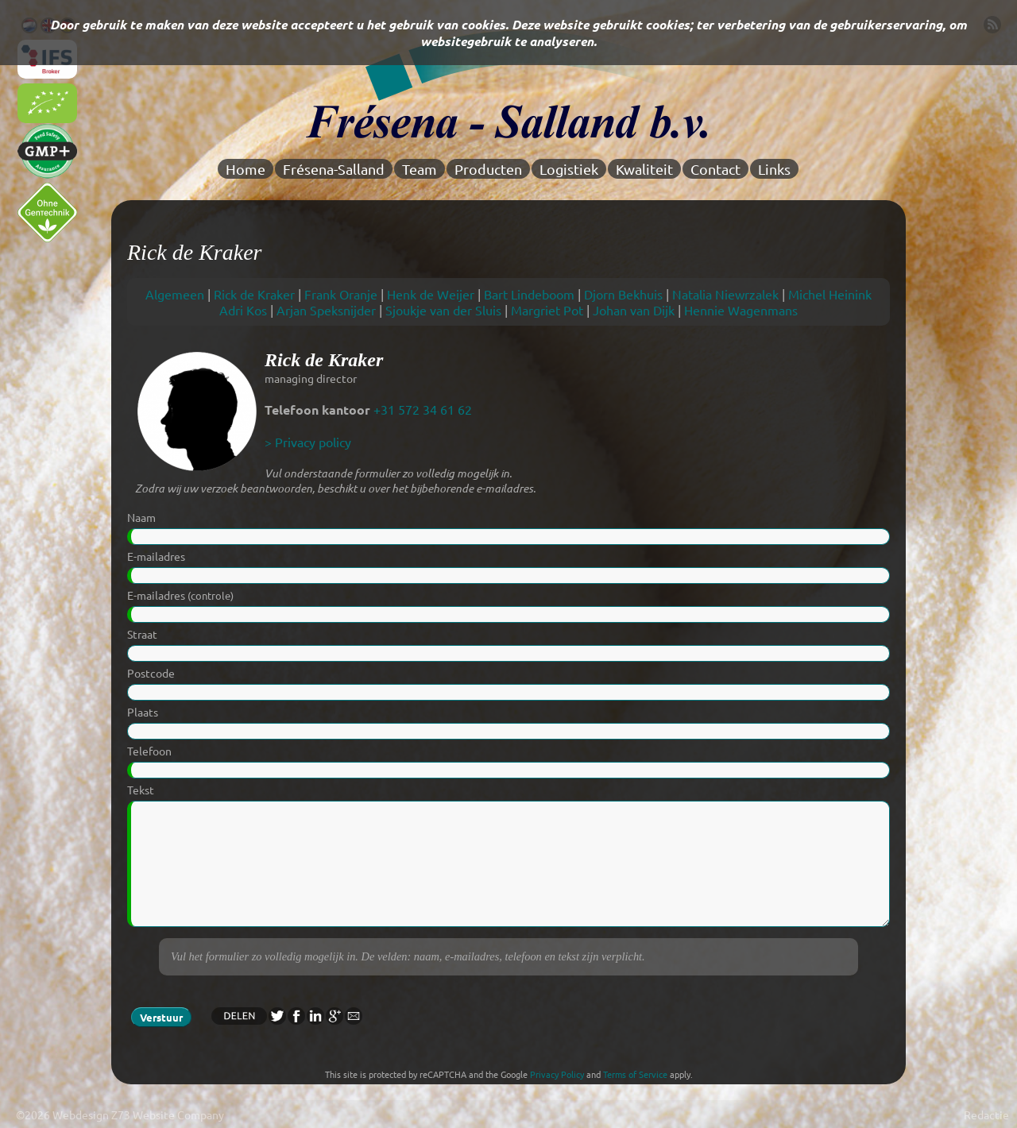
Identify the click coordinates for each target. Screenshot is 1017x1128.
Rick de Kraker (254, 294)
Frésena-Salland (334, 168)
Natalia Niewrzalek (725, 294)
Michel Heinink (830, 294)
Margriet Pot (547, 310)
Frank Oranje (340, 294)
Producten (488, 168)
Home (245, 168)
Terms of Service (635, 1074)
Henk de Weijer (430, 294)
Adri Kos (243, 310)
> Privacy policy (308, 442)
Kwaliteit (644, 168)
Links (774, 168)
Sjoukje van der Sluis (443, 310)
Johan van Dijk (634, 310)
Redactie (986, 1114)
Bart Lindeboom (529, 294)
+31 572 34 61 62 (422, 409)
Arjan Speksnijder (326, 310)
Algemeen (174, 294)
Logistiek (568, 168)
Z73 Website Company (167, 1114)
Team (419, 168)
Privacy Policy (557, 1074)
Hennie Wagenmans (741, 310)
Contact (715, 168)
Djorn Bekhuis (623, 294)
